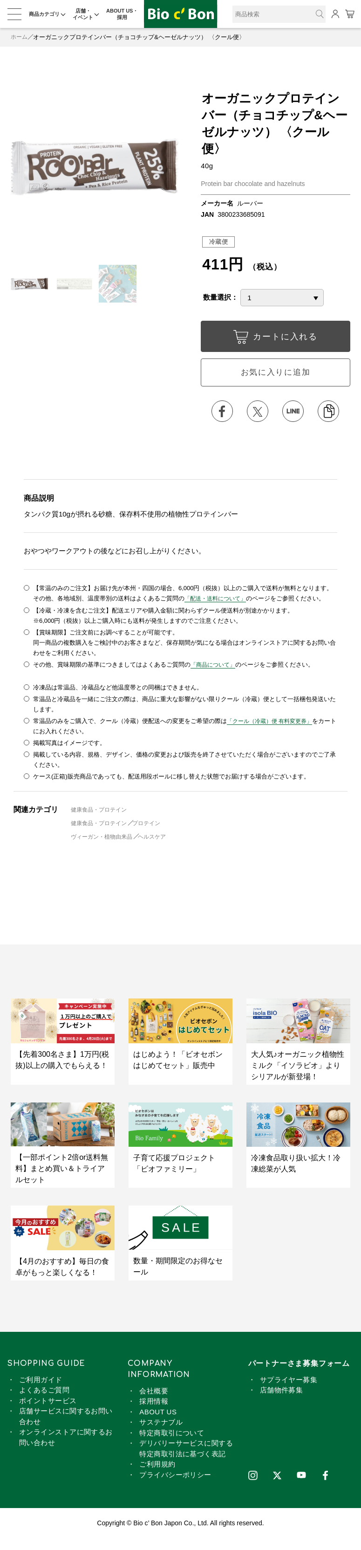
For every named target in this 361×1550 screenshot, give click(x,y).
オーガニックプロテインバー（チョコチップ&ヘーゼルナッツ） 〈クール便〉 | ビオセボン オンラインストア (180, 14)
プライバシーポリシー (175, 1477)
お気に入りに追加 (275, 374)
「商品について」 (215, 667)
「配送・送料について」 (217, 601)
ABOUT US (158, 1414)
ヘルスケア (159, 839)
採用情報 (153, 1404)
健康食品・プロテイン (101, 812)
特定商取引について (171, 1435)
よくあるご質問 (44, 1393)
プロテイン (153, 825)
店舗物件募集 (281, 1393)
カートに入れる (275, 339)
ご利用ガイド (40, 1382)
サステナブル (161, 1425)
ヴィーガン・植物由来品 (104, 839)
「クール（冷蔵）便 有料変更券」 (273, 723)
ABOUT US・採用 (122, 14)
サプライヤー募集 (289, 1382)
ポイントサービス (48, 1403)
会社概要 (153, 1393)
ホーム (20, 37)
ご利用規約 (157, 1467)
